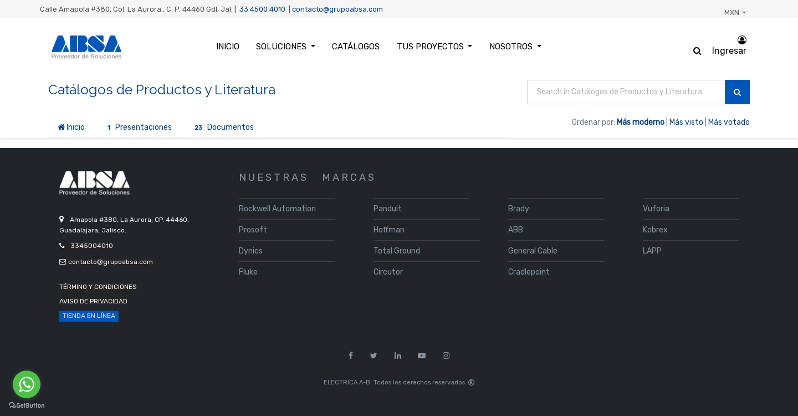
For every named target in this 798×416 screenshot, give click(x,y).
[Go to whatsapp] (26, 384)
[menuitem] (227, 47)
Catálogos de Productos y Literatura (161, 90)
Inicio (71, 127)
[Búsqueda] (737, 92)
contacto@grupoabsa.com (337, 9)
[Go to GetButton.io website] (26, 405)
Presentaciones (138, 128)
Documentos (222, 128)
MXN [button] (732, 12)
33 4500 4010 (262, 9)
